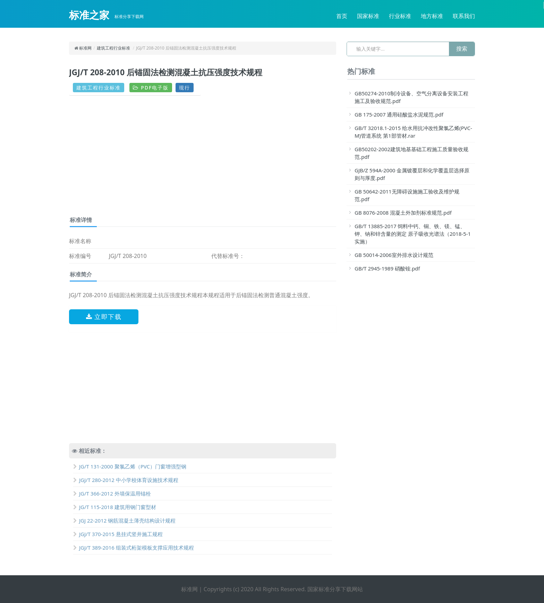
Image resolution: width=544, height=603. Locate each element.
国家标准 (368, 16)
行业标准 (400, 16)
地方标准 (432, 16)
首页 (341, 16)
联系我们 (464, 16)
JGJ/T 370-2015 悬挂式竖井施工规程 (118, 534)
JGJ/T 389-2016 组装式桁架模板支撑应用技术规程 (133, 547)
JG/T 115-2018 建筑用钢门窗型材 (114, 506)
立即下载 (104, 316)
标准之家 (89, 15)
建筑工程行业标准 (113, 48)
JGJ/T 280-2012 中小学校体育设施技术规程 (125, 479)
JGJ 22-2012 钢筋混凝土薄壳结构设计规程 (124, 520)
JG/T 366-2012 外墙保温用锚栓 (112, 493)
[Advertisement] (202, 158)
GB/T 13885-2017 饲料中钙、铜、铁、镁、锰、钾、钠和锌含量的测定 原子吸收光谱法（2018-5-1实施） (413, 234)
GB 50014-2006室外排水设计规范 (394, 254)
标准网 (85, 48)
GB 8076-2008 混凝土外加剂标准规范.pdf (403, 212)
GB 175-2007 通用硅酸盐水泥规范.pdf (399, 114)
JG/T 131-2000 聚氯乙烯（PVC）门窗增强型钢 (129, 466)
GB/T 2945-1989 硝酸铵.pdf (387, 268)
